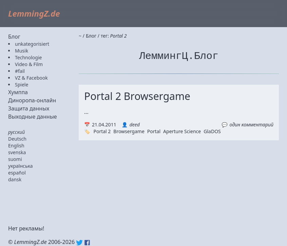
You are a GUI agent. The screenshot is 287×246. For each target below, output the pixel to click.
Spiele (21, 84)
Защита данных (29, 108)
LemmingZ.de (34, 13)
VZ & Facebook (31, 78)
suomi (15, 159)
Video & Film (29, 64)
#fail (20, 71)
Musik (21, 50)
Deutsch (17, 139)
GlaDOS (212, 131)
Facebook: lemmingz (87, 242)
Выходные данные (32, 116)
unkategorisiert (32, 44)
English (16, 145)
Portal (153, 131)
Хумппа (18, 92)
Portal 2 (102, 131)
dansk (14, 179)
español (17, 172)
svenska (17, 152)
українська (20, 166)
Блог (14, 36)
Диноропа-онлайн (32, 100)
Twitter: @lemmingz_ (79, 242)
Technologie (28, 57)
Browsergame (129, 131)
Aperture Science (182, 131)
